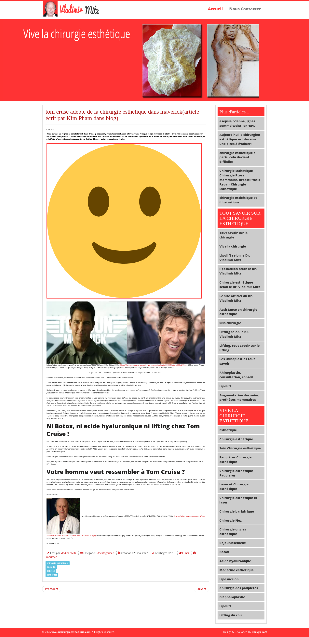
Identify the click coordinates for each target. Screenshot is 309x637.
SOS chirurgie (230, 323)
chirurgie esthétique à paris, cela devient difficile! (238, 157)
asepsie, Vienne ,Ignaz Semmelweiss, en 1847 (238, 123)
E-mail (186, 553)
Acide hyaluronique (235, 561)
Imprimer (51, 557)
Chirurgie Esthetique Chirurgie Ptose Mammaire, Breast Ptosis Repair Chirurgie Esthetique (240, 180)
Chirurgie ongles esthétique (233, 531)
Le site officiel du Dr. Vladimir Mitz (236, 298)
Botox (224, 552)
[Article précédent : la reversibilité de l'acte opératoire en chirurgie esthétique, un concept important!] (51, 589)
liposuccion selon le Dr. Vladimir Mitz (238, 271)
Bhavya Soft (259, 632)
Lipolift (225, 386)
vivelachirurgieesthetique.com (70, 632)
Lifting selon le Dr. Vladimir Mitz (234, 334)
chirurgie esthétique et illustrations (238, 200)
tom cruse (52, 574)
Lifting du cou (231, 615)
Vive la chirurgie (233, 246)
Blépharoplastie (232, 597)
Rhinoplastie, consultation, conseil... (238, 374)
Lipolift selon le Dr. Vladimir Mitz (235, 257)
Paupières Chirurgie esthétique (236, 459)
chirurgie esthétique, (57, 563)
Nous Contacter (245, 9)
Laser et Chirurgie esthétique (234, 486)
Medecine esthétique (237, 570)
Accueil (215, 9)
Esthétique (228, 430)
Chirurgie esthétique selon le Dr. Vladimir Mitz (240, 284)
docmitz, (51, 567)
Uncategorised (105, 553)
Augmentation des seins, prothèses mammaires (240, 397)
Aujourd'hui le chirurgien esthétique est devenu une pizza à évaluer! (240, 139)
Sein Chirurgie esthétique (240, 448)
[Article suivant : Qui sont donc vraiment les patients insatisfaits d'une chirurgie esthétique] (201, 589)
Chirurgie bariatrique (237, 511)
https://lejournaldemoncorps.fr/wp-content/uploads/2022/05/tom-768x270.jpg (154, 365)
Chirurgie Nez (231, 520)
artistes (51, 570)
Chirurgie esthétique (236, 439)
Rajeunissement (233, 543)
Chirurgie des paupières (239, 588)
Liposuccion (229, 579)
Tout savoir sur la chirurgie (234, 235)
